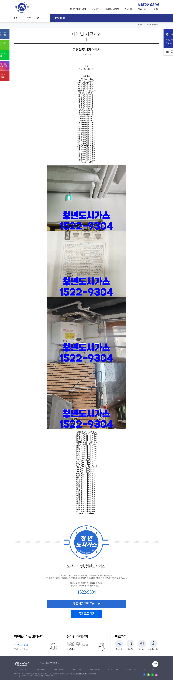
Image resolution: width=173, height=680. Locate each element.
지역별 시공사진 (112, 9)
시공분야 (95, 9)
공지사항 (119, 649)
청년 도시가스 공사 (78, 9)
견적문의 (128, 9)
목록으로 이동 (86, 614)
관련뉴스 (142, 649)
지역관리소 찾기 (153, 649)
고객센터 (155, 9)
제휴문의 (141, 9)
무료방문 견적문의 (86, 604)
